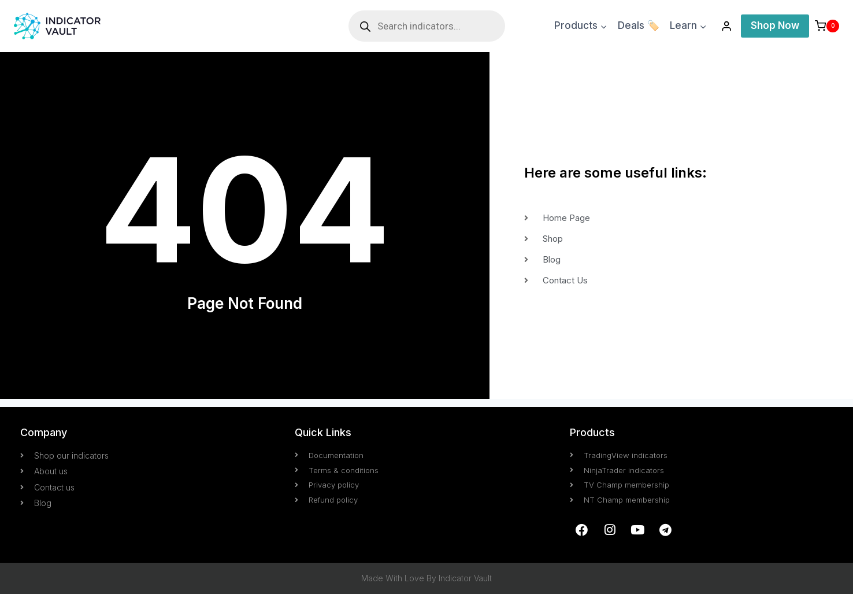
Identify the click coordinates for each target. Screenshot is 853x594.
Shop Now (775, 25)
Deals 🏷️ (638, 25)
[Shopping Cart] (827, 26)
